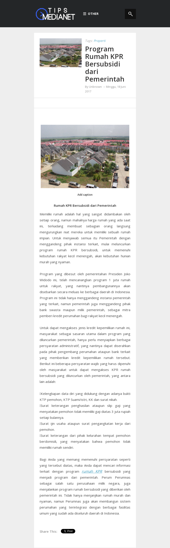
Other (91, 14)
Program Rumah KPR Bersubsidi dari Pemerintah (104, 64)
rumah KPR (92, 471)
